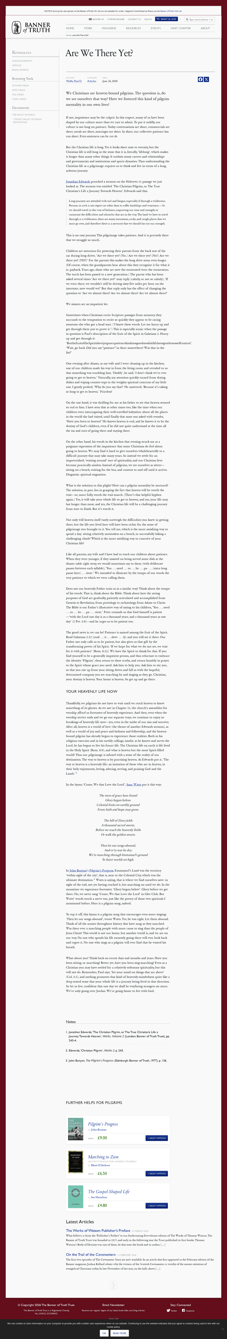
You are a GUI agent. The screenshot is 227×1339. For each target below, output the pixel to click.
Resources (133, 29)
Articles (91, 81)
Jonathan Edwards (78, 181)
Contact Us (136, 20)
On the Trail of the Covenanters (91, 1254)
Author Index (21, 85)
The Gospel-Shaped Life (109, 1191)
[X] (206, 79)
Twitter (171, 1310)
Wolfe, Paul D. (74, 81)
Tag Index (18, 94)
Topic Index (19, 99)
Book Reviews (20, 69)
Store (88, 29)
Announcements (23, 60)
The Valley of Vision (24, 114)
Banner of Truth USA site (171, 11)
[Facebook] (200, 79)
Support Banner (118, 20)
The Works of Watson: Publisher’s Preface (98, 1230)
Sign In (150, 20)
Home (68, 37)
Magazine (109, 29)
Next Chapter (181, 29)
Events (156, 29)
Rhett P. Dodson (100, 1165)
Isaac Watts (133, 784)
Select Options (158, 1138)
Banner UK (100, 20)
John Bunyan (78, 870)
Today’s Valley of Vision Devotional (27, 121)
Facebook (188, 1310)
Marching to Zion (103, 1157)
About (205, 29)
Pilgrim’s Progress (101, 870)
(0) (170, 20)
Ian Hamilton (99, 1197)
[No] (222, 1329)
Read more (119, 1333)
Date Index (19, 90)
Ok (104, 1333)
